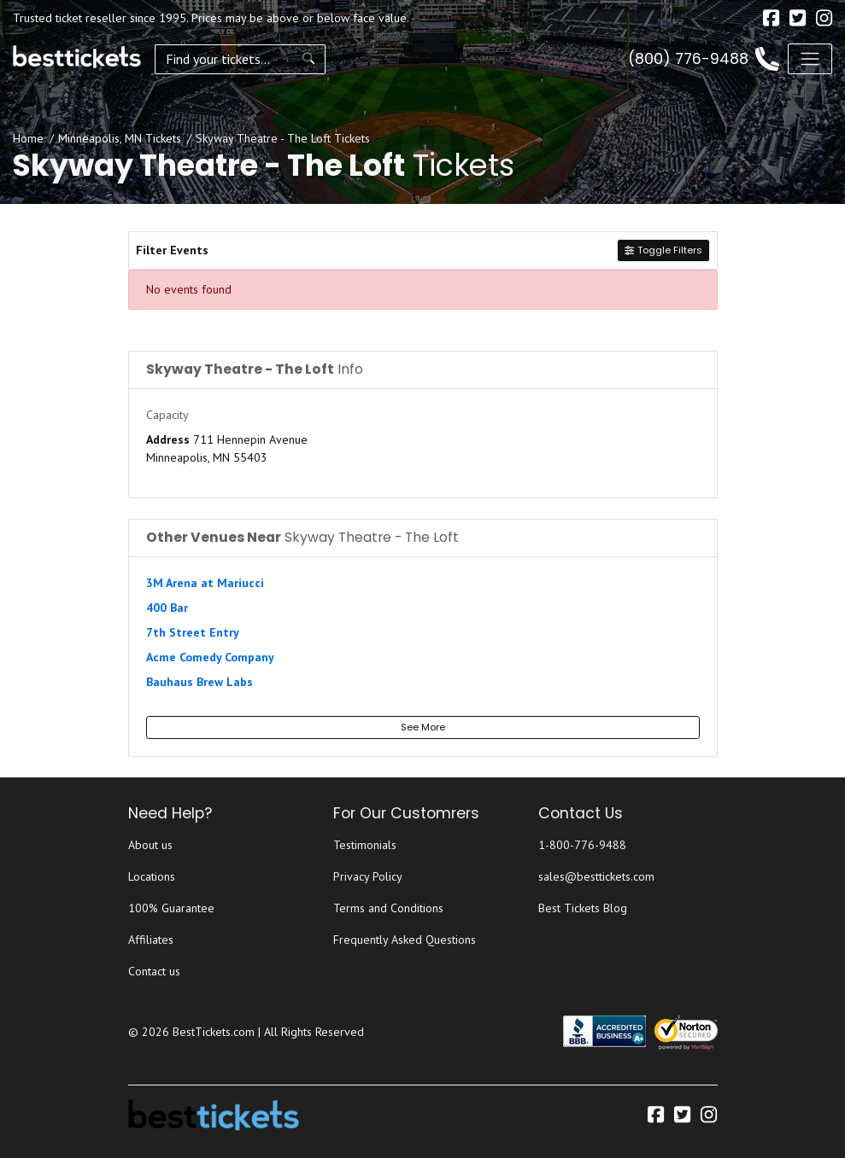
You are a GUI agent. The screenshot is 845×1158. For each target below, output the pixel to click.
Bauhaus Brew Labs (199, 682)
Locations (151, 876)
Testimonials (364, 844)
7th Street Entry (192, 632)
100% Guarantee (171, 908)
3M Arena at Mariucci (205, 583)
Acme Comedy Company (210, 657)
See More (423, 727)
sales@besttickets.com (596, 876)
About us (150, 844)
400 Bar (167, 607)
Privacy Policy (367, 876)
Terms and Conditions (388, 908)
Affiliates (150, 939)
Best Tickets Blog (582, 908)
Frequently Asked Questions (404, 939)
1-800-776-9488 (582, 844)
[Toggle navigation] (810, 59)
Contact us (154, 971)
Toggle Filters (663, 250)
